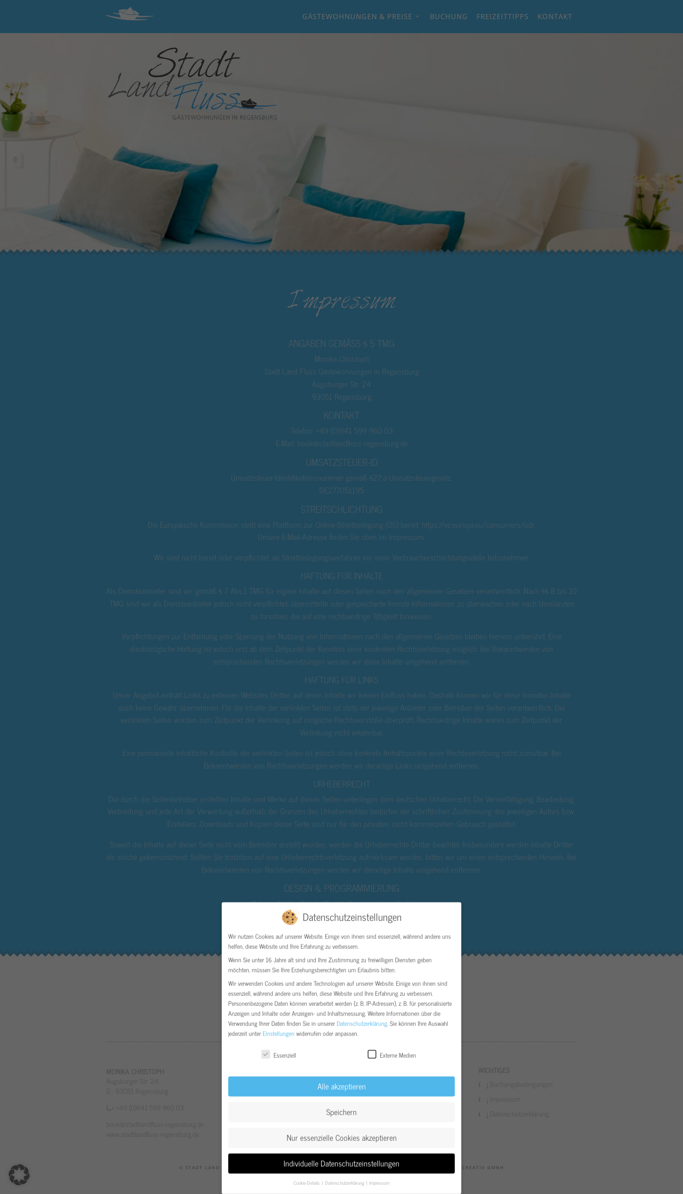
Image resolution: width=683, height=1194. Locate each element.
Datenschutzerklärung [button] (345, 1176)
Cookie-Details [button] (307, 1176)
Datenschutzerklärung (362, 1016)
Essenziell (278, 1047)
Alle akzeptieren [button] (342, 1079)
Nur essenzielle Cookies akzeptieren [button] (342, 1130)
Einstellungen (278, 1026)
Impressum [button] (379, 1176)
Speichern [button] (341, 1105)
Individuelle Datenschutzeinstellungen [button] (341, 1156)
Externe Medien (392, 1047)
